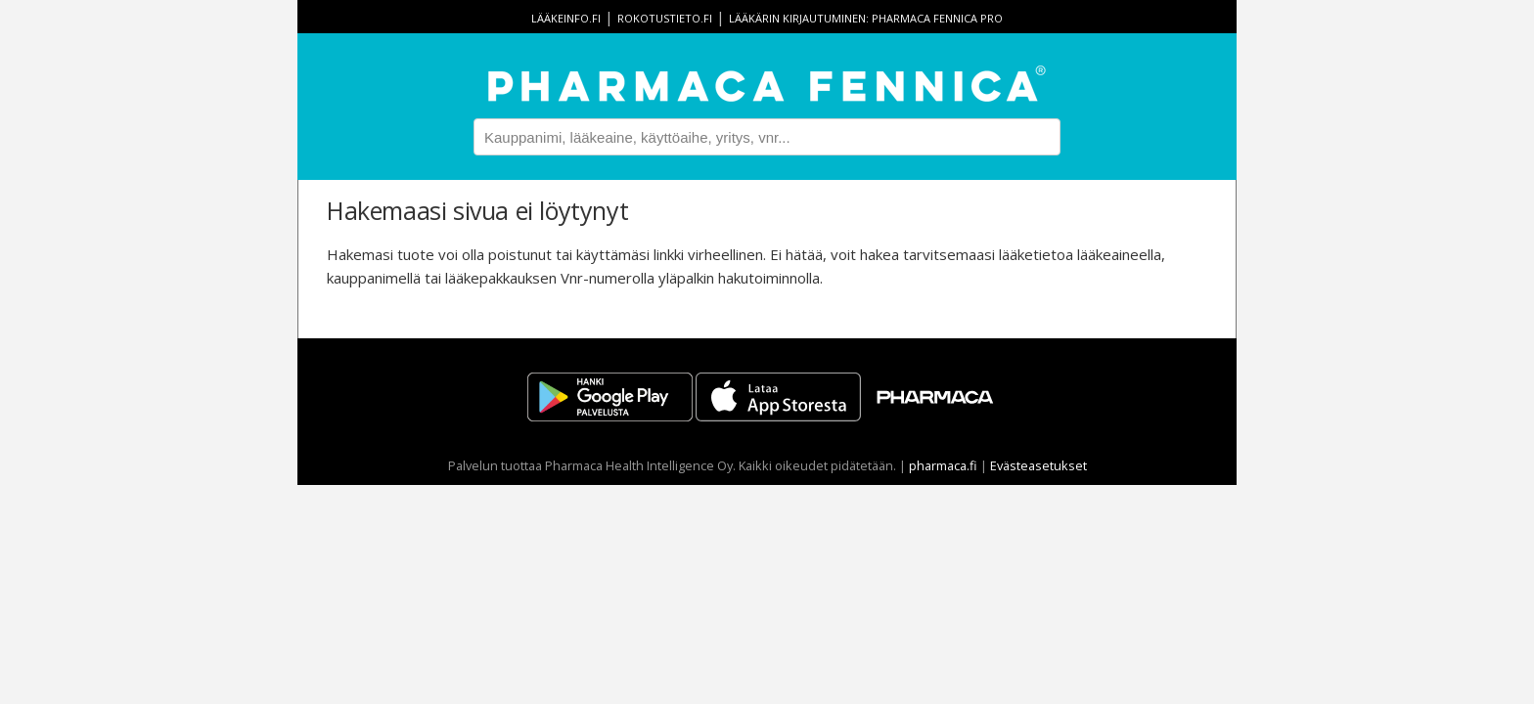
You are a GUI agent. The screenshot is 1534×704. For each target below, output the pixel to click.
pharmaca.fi (943, 465)
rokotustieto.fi (664, 18)
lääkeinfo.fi (566, 18)
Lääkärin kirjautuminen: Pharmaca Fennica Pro (866, 18)
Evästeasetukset (1038, 465)
